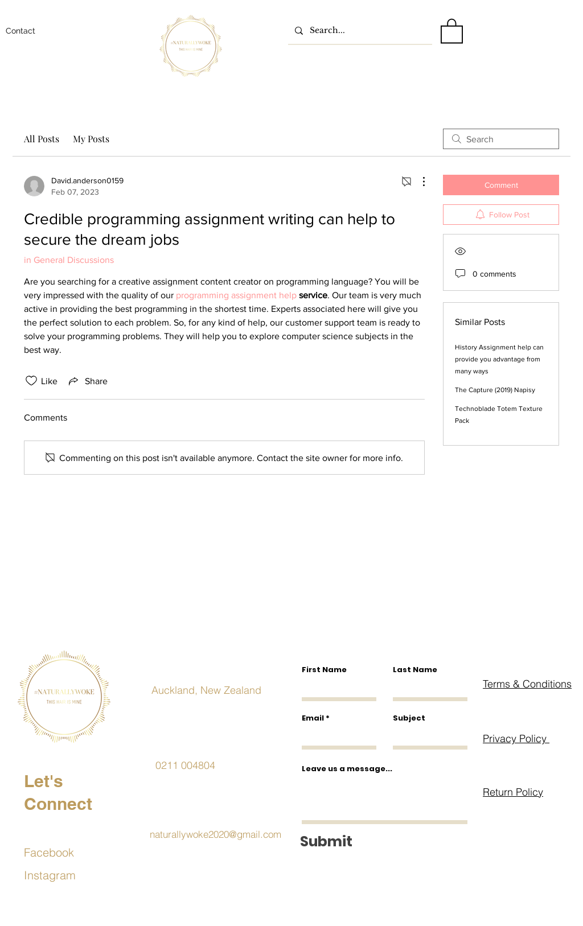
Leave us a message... (347, 768)
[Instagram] (64, 874)
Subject (409, 718)
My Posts (91, 139)
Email (313, 718)
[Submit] (382, 841)
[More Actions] (418, 181)
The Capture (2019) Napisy (495, 390)
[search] (501, 139)
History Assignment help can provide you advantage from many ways (499, 359)
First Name (324, 669)
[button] (452, 30)
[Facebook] (64, 852)
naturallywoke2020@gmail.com (215, 834)
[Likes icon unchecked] (31, 381)
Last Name (415, 669)
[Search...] (359, 30)
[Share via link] (87, 381)
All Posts (41, 139)
